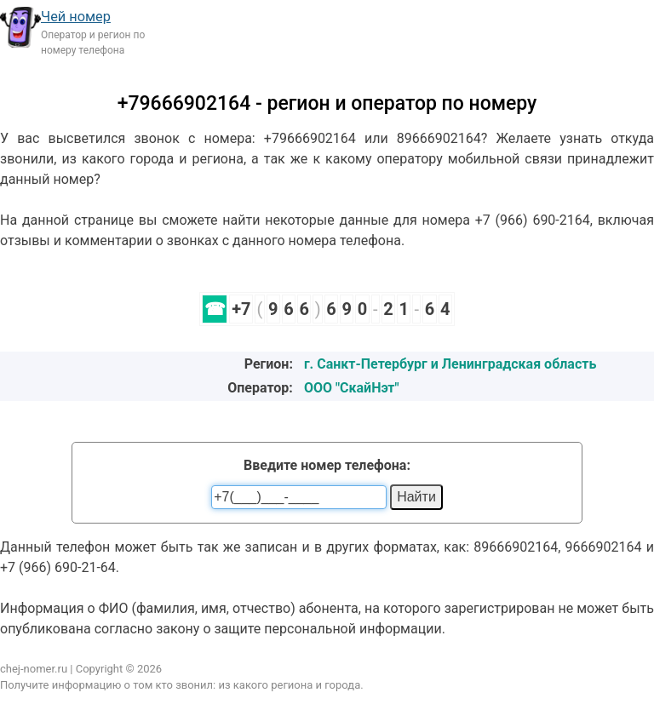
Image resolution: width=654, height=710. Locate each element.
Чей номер (76, 17)
